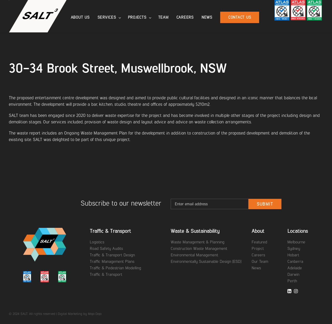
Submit (265, 204)
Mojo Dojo (94, 314)
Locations (297, 231)
